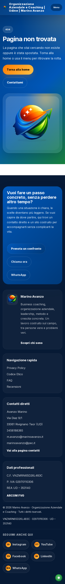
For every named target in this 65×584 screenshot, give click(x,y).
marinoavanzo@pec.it (21, 443)
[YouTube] (43, 544)
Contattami (15, 82)
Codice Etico (15, 374)
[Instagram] (16, 544)
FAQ (9, 380)
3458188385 (15, 430)
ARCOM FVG (15, 495)
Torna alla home (18, 69)
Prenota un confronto (26, 248)
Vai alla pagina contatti (23, 450)
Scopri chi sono (31, 343)
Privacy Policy (16, 368)
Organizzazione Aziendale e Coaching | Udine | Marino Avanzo (27, 7)
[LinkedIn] (43, 556)
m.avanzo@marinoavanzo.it (25, 436)
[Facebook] (16, 556)
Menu (56, 7)
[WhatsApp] (16, 568)
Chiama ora (19, 261)
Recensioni (14, 386)
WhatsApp (18, 275)
